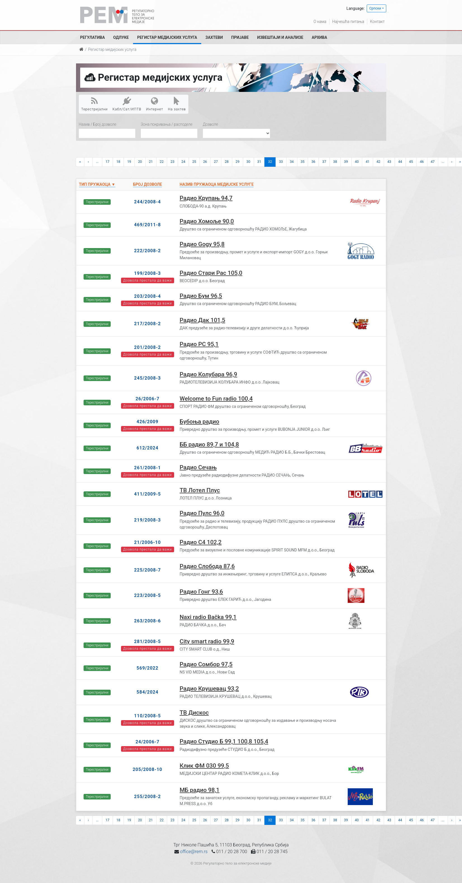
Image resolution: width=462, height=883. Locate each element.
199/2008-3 (147, 273)
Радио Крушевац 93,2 (209, 688)
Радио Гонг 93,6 (201, 591)
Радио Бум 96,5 (201, 295)
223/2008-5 (147, 595)
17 (108, 162)
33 (281, 162)
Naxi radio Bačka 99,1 (208, 617)
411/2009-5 (147, 494)
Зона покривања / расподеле (167, 124)
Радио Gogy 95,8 (202, 244)
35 (303, 162)
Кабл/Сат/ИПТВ (127, 104)
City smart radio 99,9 (207, 641)
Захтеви (214, 37)
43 (389, 162)
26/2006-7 (148, 398)
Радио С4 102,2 (201, 542)
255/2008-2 (147, 796)
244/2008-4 (147, 201)
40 (357, 162)
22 (162, 162)
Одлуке (121, 37)
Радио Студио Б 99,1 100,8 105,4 (224, 741)
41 (367, 162)
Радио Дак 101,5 (202, 320)
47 (433, 162)
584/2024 (147, 692)
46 (422, 162)
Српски (375, 8)
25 (194, 162)
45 (411, 162)
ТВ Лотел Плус (200, 490)
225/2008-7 (147, 570)
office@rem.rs (193, 851)
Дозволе (210, 124)
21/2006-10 (147, 542)
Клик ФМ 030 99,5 (204, 765)
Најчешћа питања (348, 21)
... (97, 162)
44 (400, 162)
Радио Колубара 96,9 (208, 374)
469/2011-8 (147, 224)
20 (140, 162)
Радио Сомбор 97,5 (206, 664)
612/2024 (147, 448)
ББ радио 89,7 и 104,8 (209, 444)
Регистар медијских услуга (167, 37)
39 (346, 162)
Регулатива (92, 37)
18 (118, 162)
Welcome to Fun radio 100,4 (216, 398)
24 (183, 162)
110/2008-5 (147, 715)
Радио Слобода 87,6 (207, 566)
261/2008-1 (147, 467)
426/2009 (147, 421)
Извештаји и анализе (280, 37)
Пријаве (240, 37)
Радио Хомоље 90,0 (207, 221)
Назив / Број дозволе (98, 124)
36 (313, 162)
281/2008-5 (147, 641)
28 (227, 162)
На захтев (177, 104)
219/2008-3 (147, 520)
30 (248, 162)
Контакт (377, 21)
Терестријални (94, 104)
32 (270, 162)
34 (292, 162)
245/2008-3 (147, 378)
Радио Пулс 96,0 (202, 513)
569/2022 (147, 668)
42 (378, 162)
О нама (320, 21)
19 (129, 162)
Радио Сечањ (198, 467)
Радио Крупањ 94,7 (206, 198)
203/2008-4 (147, 296)
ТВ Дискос (194, 712)
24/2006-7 (148, 741)
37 (324, 162)
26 (205, 162)
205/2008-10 (147, 769)
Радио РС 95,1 (199, 344)
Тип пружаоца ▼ (97, 184)
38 (335, 162)
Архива (319, 37)
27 (216, 162)
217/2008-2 (147, 323)
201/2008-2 (147, 347)
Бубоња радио (199, 421)
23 (172, 162)
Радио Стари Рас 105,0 (211, 273)
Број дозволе (147, 184)
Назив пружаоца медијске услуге (217, 184)
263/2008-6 (147, 620)
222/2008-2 (147, 250)
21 (151, 162)
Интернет (154, 104)
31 (259, 162)
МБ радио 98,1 (199, 790)
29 (238, 162)
